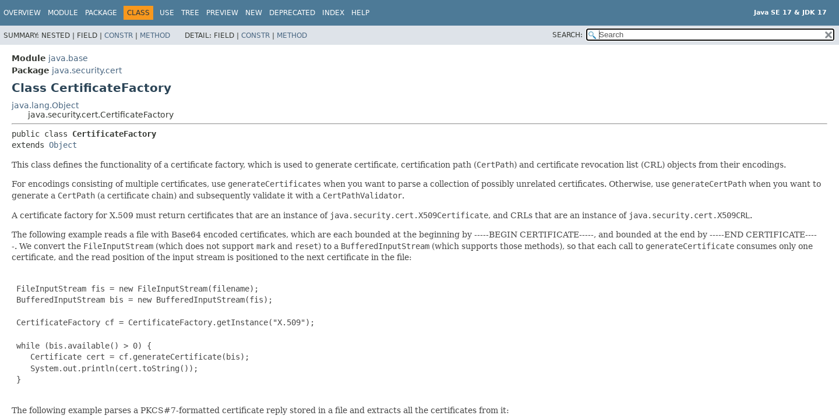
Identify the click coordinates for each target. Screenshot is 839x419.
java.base (68, 58)
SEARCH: (567, 35)
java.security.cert (87, 70)
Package (101, 13)
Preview (222, 13)
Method (155, 35)
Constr (118, 35)
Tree (190, 13)
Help (360, 13)
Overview (22, 13)
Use (167, 13)
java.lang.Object (45, 105)
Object (63, 145)
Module (63, 13)
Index (333, 13)
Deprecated (292, 13)
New (253, 13)
